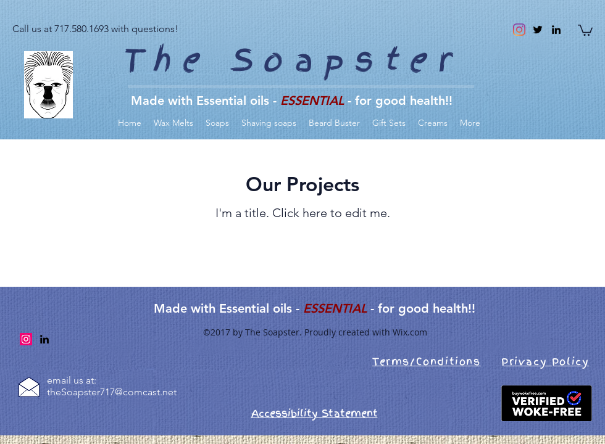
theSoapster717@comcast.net (112, 392)
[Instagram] (519, 29)
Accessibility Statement (314, 413)
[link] (585, 29)
